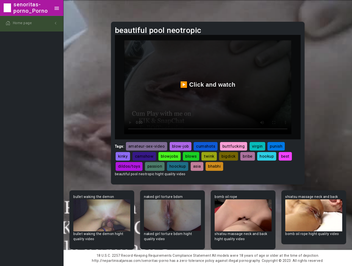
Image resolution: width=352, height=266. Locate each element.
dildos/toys (129, 166)
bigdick (228, 156)
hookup (267, 156)
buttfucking (233, 146)
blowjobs (169, 156)
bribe (248, 156)
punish (276, 146)
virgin (257, 146)
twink (209, 156)
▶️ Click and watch (208, 84)
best (285, 156)
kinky (123, 156)
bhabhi (214, 166)
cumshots (205, 146)
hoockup (177, 166)
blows (191, 156)
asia (197, 166)
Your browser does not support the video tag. (101, 215)
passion (154, 166)
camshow (144, 156)
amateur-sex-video (146, 146)
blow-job (180, 146)
